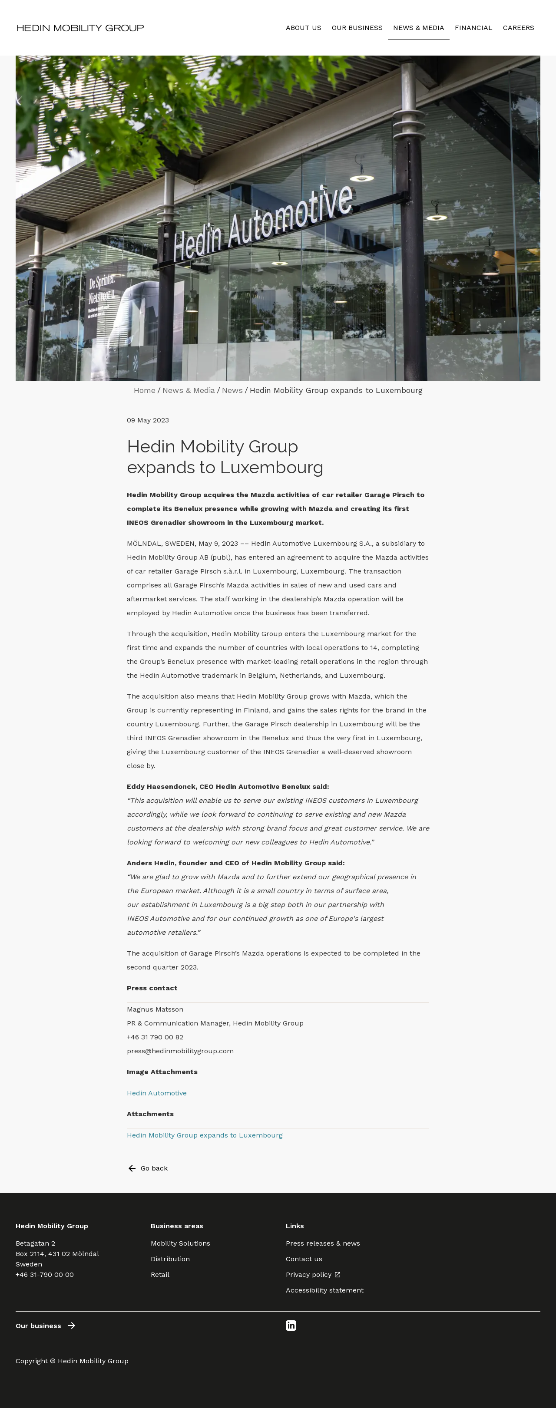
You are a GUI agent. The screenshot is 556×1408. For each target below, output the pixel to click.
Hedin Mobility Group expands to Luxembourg (205, 1135)
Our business (46, 1325)
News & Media (188, 390)
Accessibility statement (325, 1290)
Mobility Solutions (180, 1243)
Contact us (304, 1259)
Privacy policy (313, 1274)
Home (145, 390)
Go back (147, 1168)
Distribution (170, 1259)
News (232, 390)
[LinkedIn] (291, 1325)
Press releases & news (323, 1243)
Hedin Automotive (157, 1093)
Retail (160, 1274)
